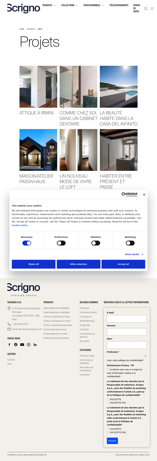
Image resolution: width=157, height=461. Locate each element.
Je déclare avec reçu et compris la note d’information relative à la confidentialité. (124, 373)
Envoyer (112, 441)
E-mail (110, 312)
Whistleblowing (87, 321)
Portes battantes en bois (55, 329)
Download (85, 374)
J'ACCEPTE (115, 399)
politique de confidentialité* (131, 360)
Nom (110, 339)
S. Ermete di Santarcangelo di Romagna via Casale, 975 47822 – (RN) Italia (26, 314)
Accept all (123, 264)
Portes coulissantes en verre (57, 321)
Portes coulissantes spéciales (58, 325)
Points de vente (136, 8)
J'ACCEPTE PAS (117, 403)
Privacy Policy (144, 455)
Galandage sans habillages (56, 308)
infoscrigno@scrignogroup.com (26, 329)
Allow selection (78, 264)
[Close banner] (144, 194)
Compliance (86, 316)
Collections (70, 5)
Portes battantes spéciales (56, 338)
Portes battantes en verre (55, 333)
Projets (31, 29)
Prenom (111, 325)
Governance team (88, 312)
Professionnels (94, 5)
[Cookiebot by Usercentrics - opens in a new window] (124, 194)
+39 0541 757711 (20, 324)
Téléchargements (118, 5)
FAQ (9, 364)
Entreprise (84, 308)
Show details (132, 254)
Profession (113, 352)
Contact (11, 359)
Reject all (34, 264)
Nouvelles (84, 341)
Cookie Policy (133, 455)
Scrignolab (85, 325)
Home (21, 29)
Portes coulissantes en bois (57, 316)
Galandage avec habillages (57, 312)
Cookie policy (20, 225)
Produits (49, 5)
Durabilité (84, 329)
